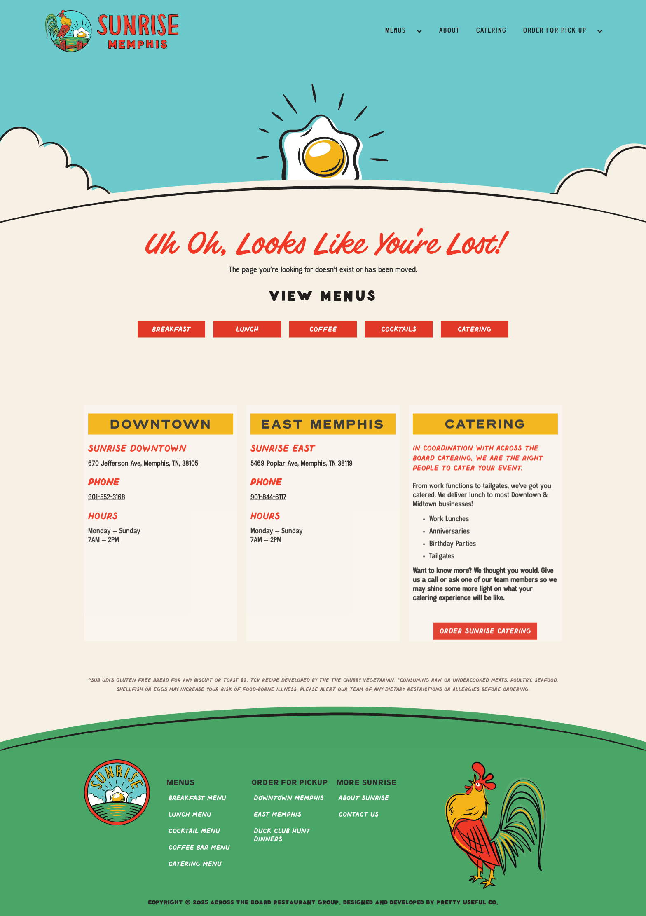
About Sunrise (364, 798)
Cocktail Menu (194, 831)
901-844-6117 (268, 504)
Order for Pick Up (555, 31)
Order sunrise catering (485, 645)
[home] (112, 31)
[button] (404, 31)
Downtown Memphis (289, 798)
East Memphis (277, 815)
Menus (395, 31)
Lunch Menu (190, 815)
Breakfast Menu (197, 798)
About (449, 31)
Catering (491, 31)
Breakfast (171, 336)
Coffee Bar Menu (199, 848)
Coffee (323, 336)
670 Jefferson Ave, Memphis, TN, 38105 (143, 470)
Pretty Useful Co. (467, 903)
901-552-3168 (106, 504)
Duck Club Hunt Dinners (282, 835)
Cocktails (399, 336)
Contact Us (359, 815)
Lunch (247, 336)
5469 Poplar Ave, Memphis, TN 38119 (301, 470)
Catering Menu (195, 864)
